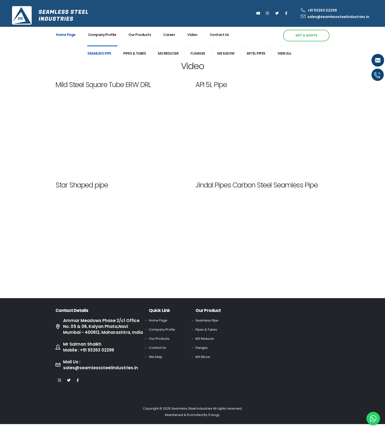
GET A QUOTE (306, 35)
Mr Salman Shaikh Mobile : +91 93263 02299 (89, 353)
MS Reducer (205, 339)
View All (284, 53)
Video (192, 34)
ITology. (214, 421)
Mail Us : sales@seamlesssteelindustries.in (100, 371)
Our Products (139, 34)
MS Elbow (202, 357)
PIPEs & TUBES (134, 53)
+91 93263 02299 (319, 10)
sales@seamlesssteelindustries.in (335, 16)
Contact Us (219, 34)
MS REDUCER (168, 53)
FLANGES (198, 53)
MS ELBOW (225, 53)
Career (169, 34)
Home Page (66, 34)
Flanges (201, 348)
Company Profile (102, 34)
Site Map (156, 357)
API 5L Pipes (256, 53)
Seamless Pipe (99, 53)
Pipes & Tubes (206, 329)
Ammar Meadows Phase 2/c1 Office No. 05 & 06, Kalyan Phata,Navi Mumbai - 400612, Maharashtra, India (101, 329)
